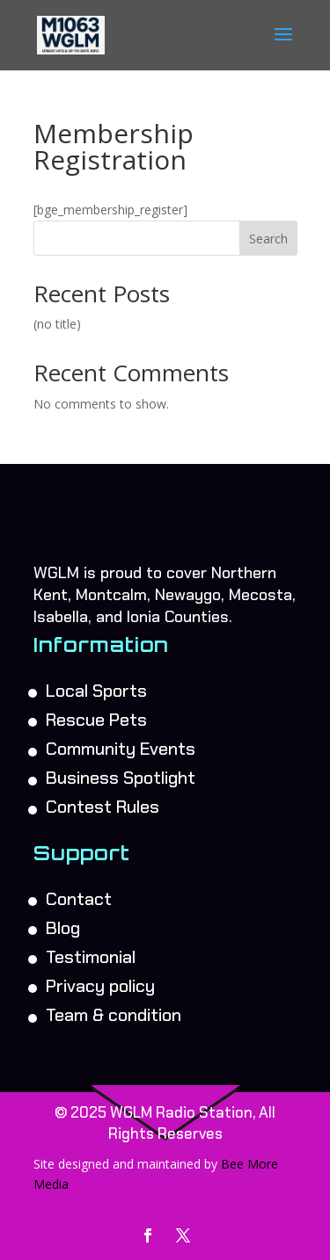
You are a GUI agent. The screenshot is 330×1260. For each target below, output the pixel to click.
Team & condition (113, 1014)
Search (268, 238)
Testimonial (91, 956)
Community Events (120, 748)
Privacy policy (100, 985)
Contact (79, 898)
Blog (63, 927)
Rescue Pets (96, 719)
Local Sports (96, 690)
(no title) (57, 323)
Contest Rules (102, 806)
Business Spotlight (120, 777)
